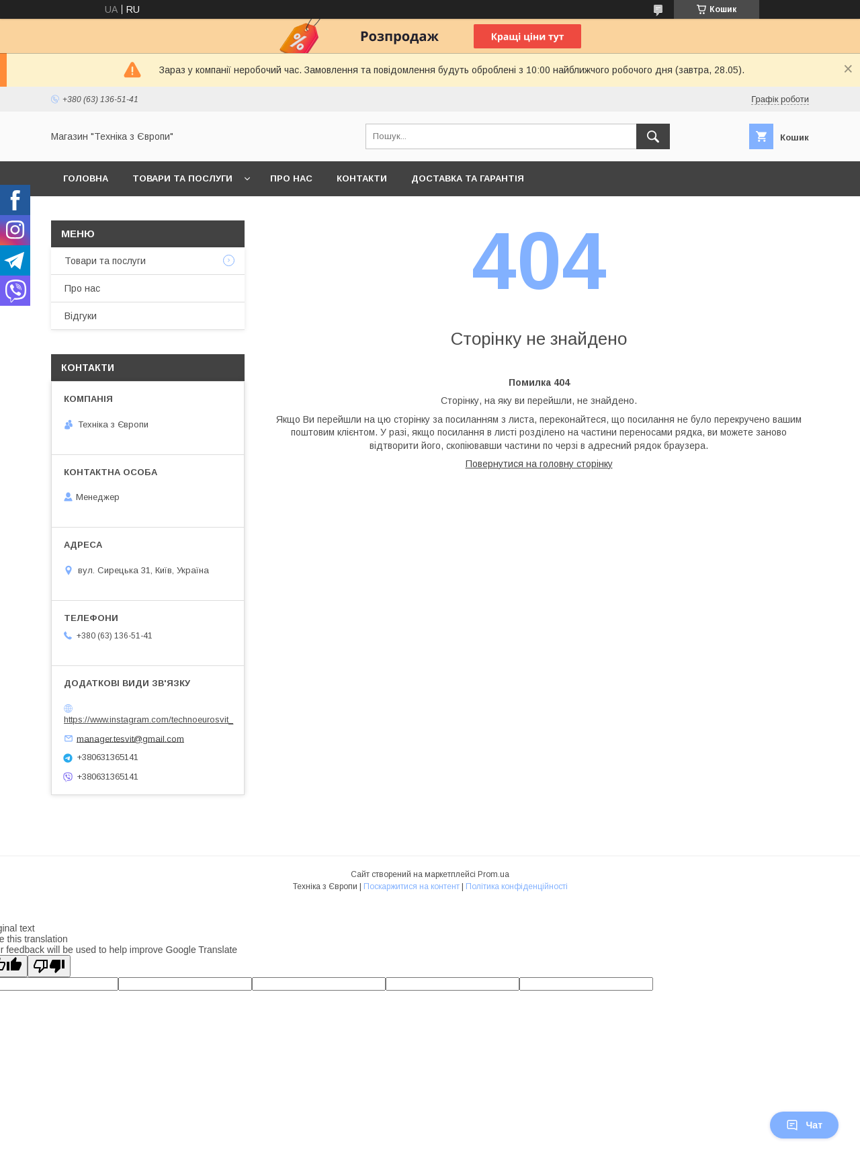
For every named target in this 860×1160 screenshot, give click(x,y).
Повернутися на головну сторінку (539, 463)
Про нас (291, 178)
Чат (804, 1125)
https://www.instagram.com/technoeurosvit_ (148, 719)
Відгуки (80, 315)
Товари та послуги (182, 178)
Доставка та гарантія (467, 178)
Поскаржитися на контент (411, 886)
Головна (85, 178)
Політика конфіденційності (517, 886)
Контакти (362, 178)
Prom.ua (493, 874)
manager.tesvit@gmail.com (130, 738)
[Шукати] (653, 136)
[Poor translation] (49, 966)
